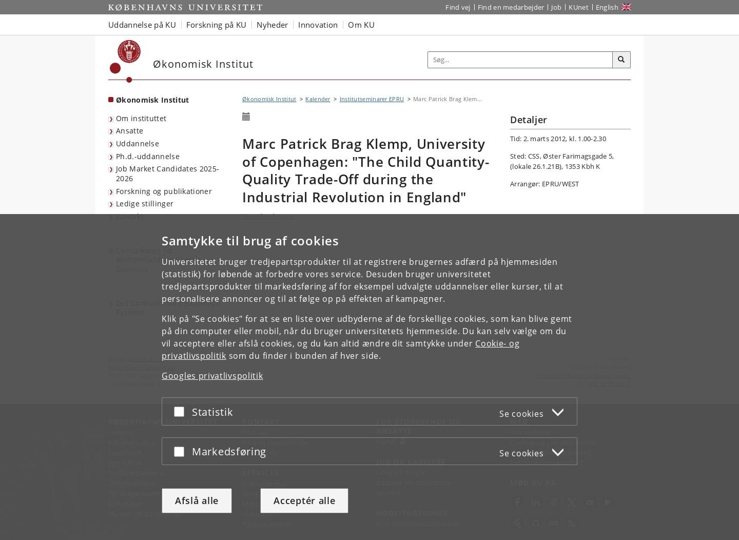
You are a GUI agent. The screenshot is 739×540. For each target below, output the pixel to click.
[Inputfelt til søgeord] (520, 59)
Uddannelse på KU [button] (142, 25)
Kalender (317, 99)
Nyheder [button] (272, 25)
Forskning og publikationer (164, 191)
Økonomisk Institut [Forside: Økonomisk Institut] (152, 100)
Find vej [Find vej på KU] (457, 7)
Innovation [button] (318, 25)
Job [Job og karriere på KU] (556, 7)
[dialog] (369, 377)
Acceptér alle (304, 500)
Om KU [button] (361, 25)
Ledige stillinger (144, 203)
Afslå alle (197, 500)
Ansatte (129, 131)
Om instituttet (141, 118)
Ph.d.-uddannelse (148, 156)
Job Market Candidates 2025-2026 (167, 173)
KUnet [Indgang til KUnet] (579, 7)
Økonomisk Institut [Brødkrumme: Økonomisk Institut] (269, 99)
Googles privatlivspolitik (212, 375)
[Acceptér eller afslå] (181, 411)
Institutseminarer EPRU (372, 99)
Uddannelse (137, 143)
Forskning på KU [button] (216, 25)
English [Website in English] (607, 7)
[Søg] (621, 60)
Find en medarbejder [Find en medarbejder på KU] (511, 7)
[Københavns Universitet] (125, 61)
